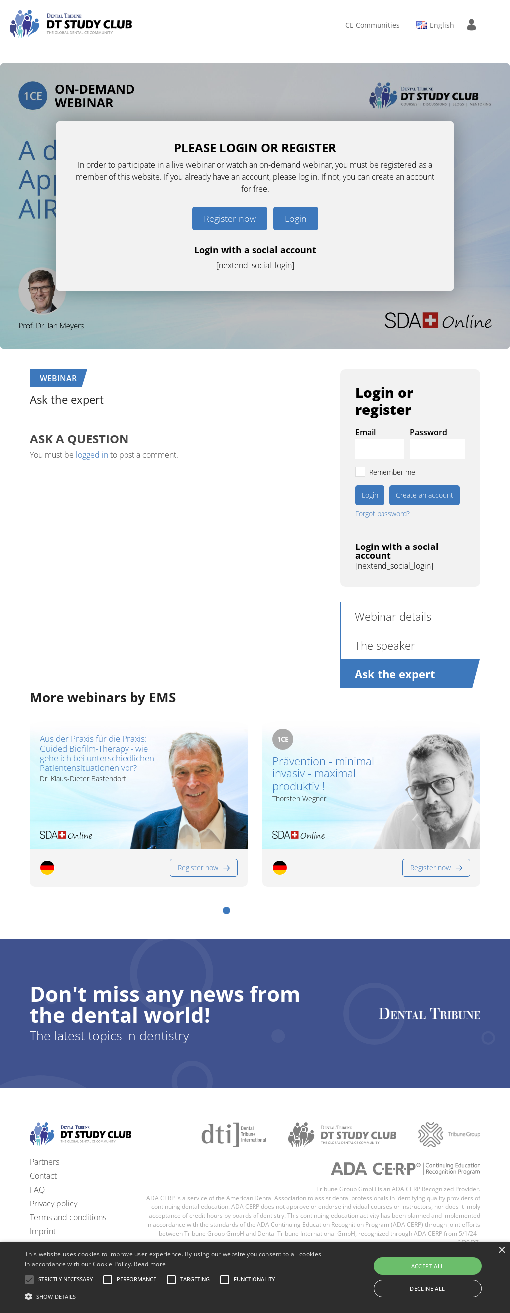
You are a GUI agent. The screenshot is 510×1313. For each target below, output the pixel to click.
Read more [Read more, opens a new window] (150, 1264)
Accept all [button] (427, 1266)
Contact (43, 1175)
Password (428, 432)
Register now (230, 218)
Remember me (392, 472)
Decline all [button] (427, 1288)
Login (296, 218)
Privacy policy (53, 1203)
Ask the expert (395, 673)
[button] (226, 910)
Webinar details (393, 616)
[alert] (255, 1277)
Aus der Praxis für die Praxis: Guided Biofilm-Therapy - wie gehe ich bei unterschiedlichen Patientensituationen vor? (97, 753)
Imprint (43, 1231)
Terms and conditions (68, 1217)
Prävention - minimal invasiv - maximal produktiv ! (323, 773)
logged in (92, 454)
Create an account (424, 495)
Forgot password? (382, 513)
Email (365, 432)
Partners (44, 1161)
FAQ (37, 1189)
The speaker (385, 645)
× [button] (501, 1250)
